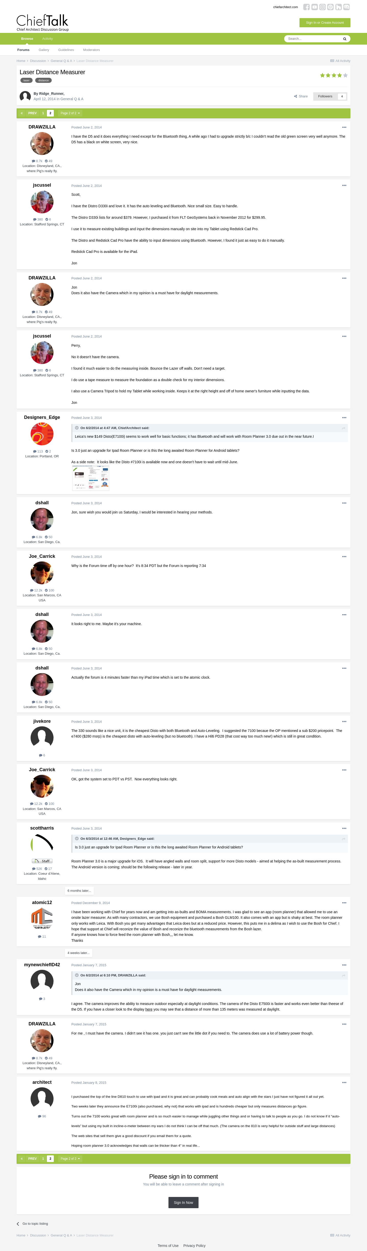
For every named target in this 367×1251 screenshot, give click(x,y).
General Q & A (71, 99)
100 (49, 590)
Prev (32, 113)
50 (48, 537)
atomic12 (42, 902)
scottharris (42, 828)
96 (42, 1116)
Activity (47, 39)
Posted (86, 127)
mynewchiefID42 (42, 964)
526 (37, 869)
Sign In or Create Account (325, 22)
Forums (23, 50)
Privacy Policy (194, 1246)
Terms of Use (168, 1246)
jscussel (42, 185)
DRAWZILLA (42, 127)
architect (41, 1082)
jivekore (42, 721)
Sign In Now (183, 1203)
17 (48, 869)
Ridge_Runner (51, 94)
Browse (27, 41)
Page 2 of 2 (70, 113)
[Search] (311, 38)
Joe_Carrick (42, 556)
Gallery (44, 50)
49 (48, 161)
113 (38, 451)
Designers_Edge (42, 417)
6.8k (37, 537)
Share (301, 96)
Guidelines (66, 50)
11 (42, 936)
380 (38, 219)
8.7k (37, 161)
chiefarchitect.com (285, 7)
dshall (42, 502)
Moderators (91, 50)
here (148, 1009)
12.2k (36, 590)
